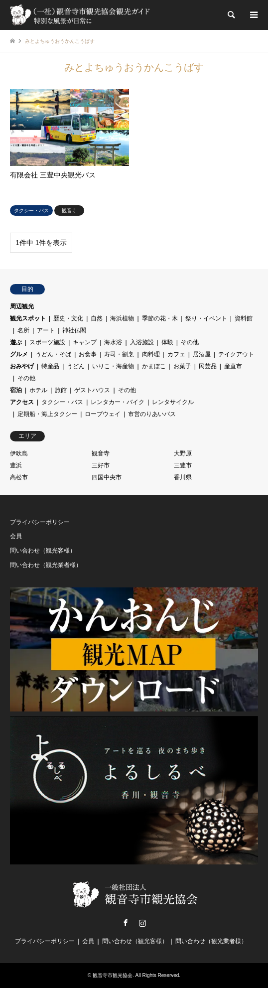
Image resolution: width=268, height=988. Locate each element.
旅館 (61, 390)
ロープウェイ (103, 414)
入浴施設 (142, 342)
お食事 (88, 354)
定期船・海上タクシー (47, 414)
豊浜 (16, 465)
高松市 (19, 477)
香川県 (183, 477)
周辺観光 (22, 306)
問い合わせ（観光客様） (43, 550)
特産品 (50, 366)
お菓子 (182, 366)
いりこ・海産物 (113, 366)
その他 (190, 342)
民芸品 (208, 366)
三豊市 (183, 465)
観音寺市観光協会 (113, 975)
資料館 (244, 318)
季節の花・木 (160, 318)
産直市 (233, 366)
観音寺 (101, 453)
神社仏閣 (74, 330)
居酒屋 (202, 354)
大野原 (183, 453)
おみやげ (22, 366)
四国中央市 (107, 477)
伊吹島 (19, 453)
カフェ (176, 354)
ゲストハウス (92, 390)
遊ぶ (16, 342)
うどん (76, 366)
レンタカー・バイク (117, 402)
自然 (97, 318)
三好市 (101, 465)
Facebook (125, 922)
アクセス (22, 402)
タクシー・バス (62, 402)
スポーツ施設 (47, 342)
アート (46, 330)
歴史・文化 (68, 318)
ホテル (38, 390)
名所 (23, 330)
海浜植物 (122, 318)
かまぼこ (154, 366)
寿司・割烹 (119, 354)
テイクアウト (236, 354)
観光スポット (28, 318)
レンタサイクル (173, 402)
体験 (167, 342)
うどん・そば (53, 354)
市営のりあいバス (152, 414)
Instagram (142, 922)
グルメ (19, 354)
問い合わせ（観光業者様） (46, 565)
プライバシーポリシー (40, 522)
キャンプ (85, 342)
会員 (16, 536)
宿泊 (16, 390)
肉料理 (151, 354)
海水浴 (113, 342)
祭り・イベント (206, 318)
